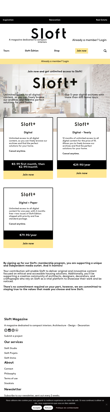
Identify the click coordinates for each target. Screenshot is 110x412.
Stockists (9, 383)
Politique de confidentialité (67, 408)
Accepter (37, 408)
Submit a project (13, 336)
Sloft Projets (10, 353)
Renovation (54, 20)
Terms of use (11, 379)
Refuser (48, 408)
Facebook (5, 330)
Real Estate (101, 20)
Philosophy (10, 374)
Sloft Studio (10, 348)
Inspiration (8, 20)
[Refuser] (106, 404)
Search (105, 50)
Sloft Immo (10, 358)
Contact (8, 369)
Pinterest (13, 330)
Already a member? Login (89, 40)
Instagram (9, 330)
